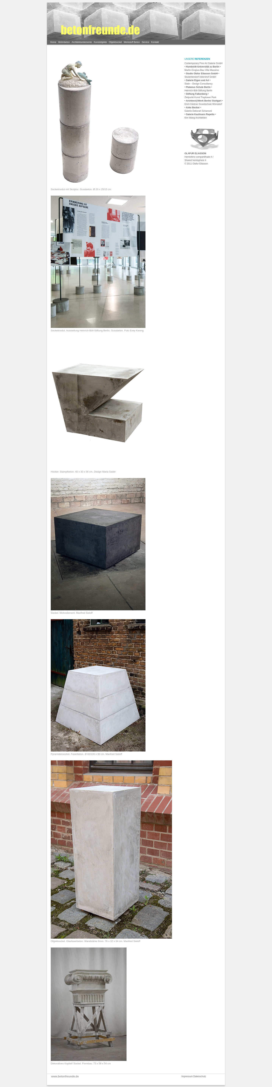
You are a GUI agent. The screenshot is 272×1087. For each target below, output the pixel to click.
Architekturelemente (82, 42)
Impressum (187, 1076)
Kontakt (155, 42)
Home (53, 42)
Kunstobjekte (100, 42)
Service (145, 42)
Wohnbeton (64, 42)
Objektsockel (115, 42)
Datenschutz (199, 1076)
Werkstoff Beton (132, 42)
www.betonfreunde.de (65, 1076)
